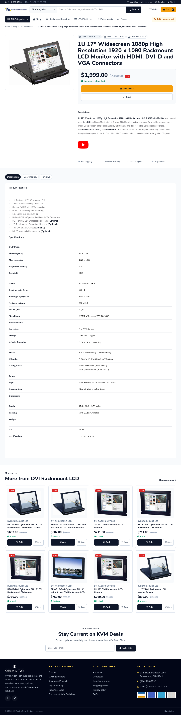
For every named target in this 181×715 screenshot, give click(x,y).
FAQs (95, 694)
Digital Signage (56, 685)
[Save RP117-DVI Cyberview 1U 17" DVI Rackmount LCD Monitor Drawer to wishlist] (38, 542)
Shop (15, 26)
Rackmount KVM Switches (62, 694)
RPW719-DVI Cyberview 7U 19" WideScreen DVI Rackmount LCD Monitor (68, 592)
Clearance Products (58, 681)
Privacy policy (99, 690)
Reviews (46, 176)
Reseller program (101, 681)
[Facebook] (8, 698)
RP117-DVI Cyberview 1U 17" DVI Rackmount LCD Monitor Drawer (24, 526)
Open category (167, 480)
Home (7, 26)
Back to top (170, 711)
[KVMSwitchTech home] (16, 9)
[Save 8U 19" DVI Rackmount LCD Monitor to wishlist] (125, 607)
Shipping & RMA (101, 685)
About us (97, 672)
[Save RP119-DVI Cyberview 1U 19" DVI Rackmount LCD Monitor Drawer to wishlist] (81, 542)
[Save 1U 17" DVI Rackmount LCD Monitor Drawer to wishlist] (168, 607)
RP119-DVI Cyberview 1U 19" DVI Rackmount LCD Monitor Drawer (68, 526)
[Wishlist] (151, 9)
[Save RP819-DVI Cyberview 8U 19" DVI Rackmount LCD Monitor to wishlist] (38, 607)
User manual (30, 176)
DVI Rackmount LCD (28, 26)
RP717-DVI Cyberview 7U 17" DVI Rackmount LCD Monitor (154, 526)
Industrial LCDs (56, 690)
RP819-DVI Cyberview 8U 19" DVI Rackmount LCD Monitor (24, 591)
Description (13, 176)
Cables (52, 672)
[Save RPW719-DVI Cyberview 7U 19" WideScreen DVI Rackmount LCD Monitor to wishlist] (81, 607)
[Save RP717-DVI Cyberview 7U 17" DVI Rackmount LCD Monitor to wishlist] (168, 542)
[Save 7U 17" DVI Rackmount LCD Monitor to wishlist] (125, 542)
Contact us (98, 676)
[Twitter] (15, 698)
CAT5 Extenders (57, 676)
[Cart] (168, 9)
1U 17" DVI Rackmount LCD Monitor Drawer (151, 591)
